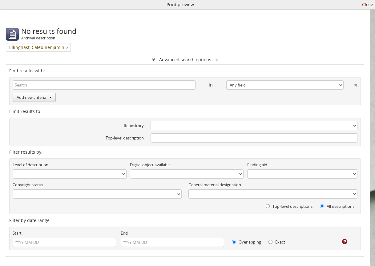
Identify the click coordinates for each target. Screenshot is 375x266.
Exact (276, 242)
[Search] (104, 85)
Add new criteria (34, 97)
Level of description (30, 164)
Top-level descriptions (289, 206)
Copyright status (28, 184)
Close (367, 4)
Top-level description (125, 138)
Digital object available (150, 164)
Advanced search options (185, 59)
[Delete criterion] (350, 83)
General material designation (214, 184)
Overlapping (246, 242)
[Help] (340, 242)
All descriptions (337, 206)
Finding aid (257, 164)
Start (17, 233)
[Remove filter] (67, 47)
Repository (134, 125)
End (124, 233)
